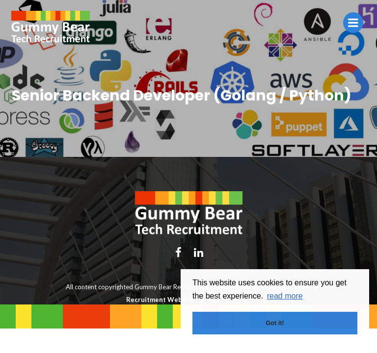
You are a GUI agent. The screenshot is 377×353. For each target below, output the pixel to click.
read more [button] (285, 296)
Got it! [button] (275, 323)
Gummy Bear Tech (50, 27)
